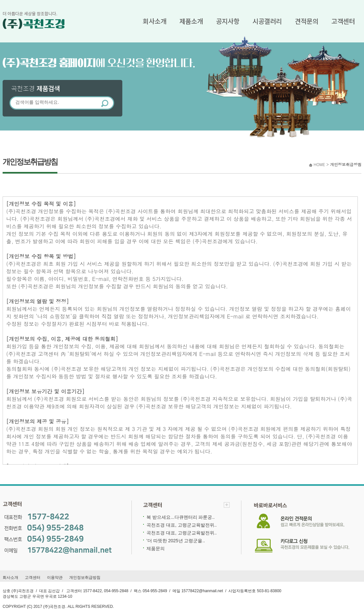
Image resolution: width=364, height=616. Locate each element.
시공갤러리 (267, 21)
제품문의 (155, 548)
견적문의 (306, 21)
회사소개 (154, 21)
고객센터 (343, 21)
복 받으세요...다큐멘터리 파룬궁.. (180, 517)
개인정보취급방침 (84, 577)
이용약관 (55, 577)
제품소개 (191, 21)
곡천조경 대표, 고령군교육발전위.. (181, 525)
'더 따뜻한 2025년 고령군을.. (175, 540)
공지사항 (227, 21)
